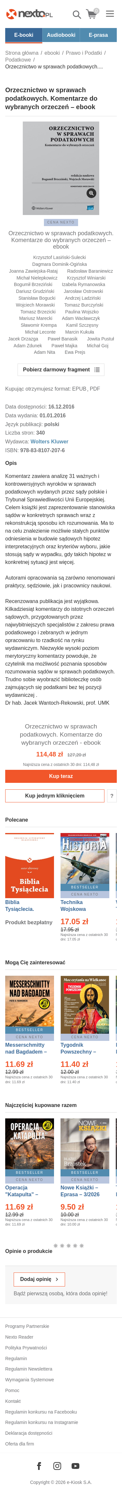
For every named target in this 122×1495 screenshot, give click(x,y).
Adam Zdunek (28, 345)
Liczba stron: (20, 433)
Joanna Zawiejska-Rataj (33, 271)
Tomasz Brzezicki (38, 311)
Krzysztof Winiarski (86, 277)
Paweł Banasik (63, 338)
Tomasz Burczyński (83, 305)
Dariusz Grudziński (35, 291)
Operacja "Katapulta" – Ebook (21, 1194)
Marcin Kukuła (79, 332)
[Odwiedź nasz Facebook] (39, 1466)
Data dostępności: (26, 407)
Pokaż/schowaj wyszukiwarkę (77, 15)
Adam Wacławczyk (81, 318)
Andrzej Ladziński (83, 298)
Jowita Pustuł (100, 338)
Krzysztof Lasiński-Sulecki (59, 257)
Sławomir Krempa (39, 325)
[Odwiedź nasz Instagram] (57, 1466)
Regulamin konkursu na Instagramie (41, 1422)
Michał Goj (97, 345)
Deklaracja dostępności (28, 1433)
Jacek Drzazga (23, 338)
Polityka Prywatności (26, 1347)
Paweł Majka (64, 345)
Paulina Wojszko (82, 311)
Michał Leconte (40, 332)
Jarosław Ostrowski (83, 291)
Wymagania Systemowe (29, 1379)
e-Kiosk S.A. (79, 1482)
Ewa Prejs (75, 352)
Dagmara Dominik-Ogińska (59, 264)
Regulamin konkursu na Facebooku (41, 1412)
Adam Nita (44, 352)
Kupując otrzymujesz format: (38, 389)
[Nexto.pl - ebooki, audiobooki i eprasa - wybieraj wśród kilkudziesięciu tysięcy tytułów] (29, 14)
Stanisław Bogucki (37, 298)
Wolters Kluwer (49, 441)
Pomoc (12, 1390)
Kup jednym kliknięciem (54, 795)
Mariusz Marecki (35, 318)
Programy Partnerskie (27, 1326)
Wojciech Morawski (35, 305)
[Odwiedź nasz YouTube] (75, 1466)
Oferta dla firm (19, 1443)
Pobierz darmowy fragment (56, 369)
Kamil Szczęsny (82, 325)
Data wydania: (22, 415)
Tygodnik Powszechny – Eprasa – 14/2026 (81, 1051)
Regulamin (16, 1358)
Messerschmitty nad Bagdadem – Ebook (26, 1051)
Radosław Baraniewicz (90, 271)
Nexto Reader (19, 1337)
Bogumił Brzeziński (33, 284)
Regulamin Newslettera (28, 1369)
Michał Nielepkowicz (37, 277)
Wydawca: (18, 441)
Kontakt (12, 1401)
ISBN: (12, 450)
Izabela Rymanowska (83, 284)
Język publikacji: (24, 424)
